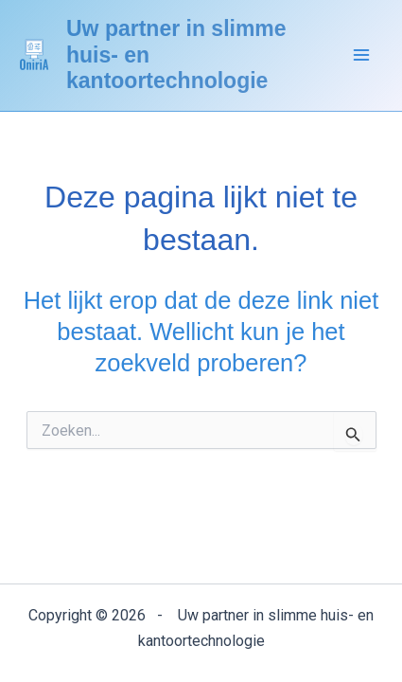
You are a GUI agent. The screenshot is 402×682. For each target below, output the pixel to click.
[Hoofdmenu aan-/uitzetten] (362, 56)
